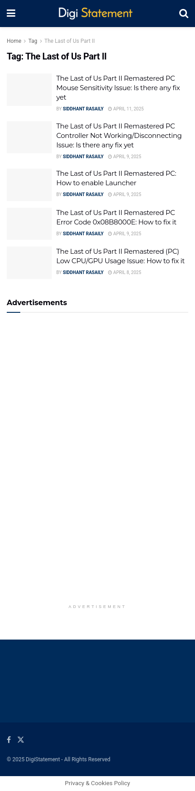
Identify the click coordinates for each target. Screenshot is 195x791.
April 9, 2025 (124, 156)
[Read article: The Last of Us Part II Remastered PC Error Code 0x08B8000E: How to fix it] (29, 224)
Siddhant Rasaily (83, 108)
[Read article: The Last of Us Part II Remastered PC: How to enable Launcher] (29, 185)
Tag (32, 41)
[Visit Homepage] (97, 13)
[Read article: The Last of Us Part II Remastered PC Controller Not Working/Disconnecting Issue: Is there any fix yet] (29, 137)
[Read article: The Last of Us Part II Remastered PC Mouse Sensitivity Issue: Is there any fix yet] (29, 89)
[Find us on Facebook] (9, 740)
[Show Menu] (11, 13)
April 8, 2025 (124, 272)
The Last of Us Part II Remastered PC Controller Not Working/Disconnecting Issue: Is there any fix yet (119, 135)
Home (14, 41)
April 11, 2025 (126, 108)
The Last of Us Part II (70, 41)
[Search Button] (183, 13)
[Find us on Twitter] (20, 740)
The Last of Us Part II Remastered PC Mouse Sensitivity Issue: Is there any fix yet (118, 87)
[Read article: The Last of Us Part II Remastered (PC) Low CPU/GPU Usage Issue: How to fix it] (29, 263)
